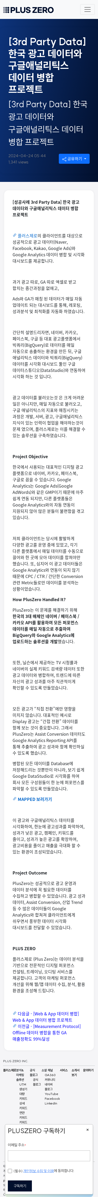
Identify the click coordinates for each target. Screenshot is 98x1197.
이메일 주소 (17, 1145)
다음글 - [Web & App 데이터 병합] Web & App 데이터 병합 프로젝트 (46, 1016)
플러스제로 (27, 235)
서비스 (64, 1070)
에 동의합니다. (41, 1171)
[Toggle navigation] (87, 9)
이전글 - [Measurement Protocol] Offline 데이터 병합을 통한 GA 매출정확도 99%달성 (47, 1032)
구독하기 (20, 1186)
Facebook (52, 1099)
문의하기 (88, 1070)
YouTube (51, 1094)
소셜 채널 (47, 1070)
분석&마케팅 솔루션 (20, 1075)
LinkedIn (51, 1103)
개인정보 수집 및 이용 (38, 1171)
